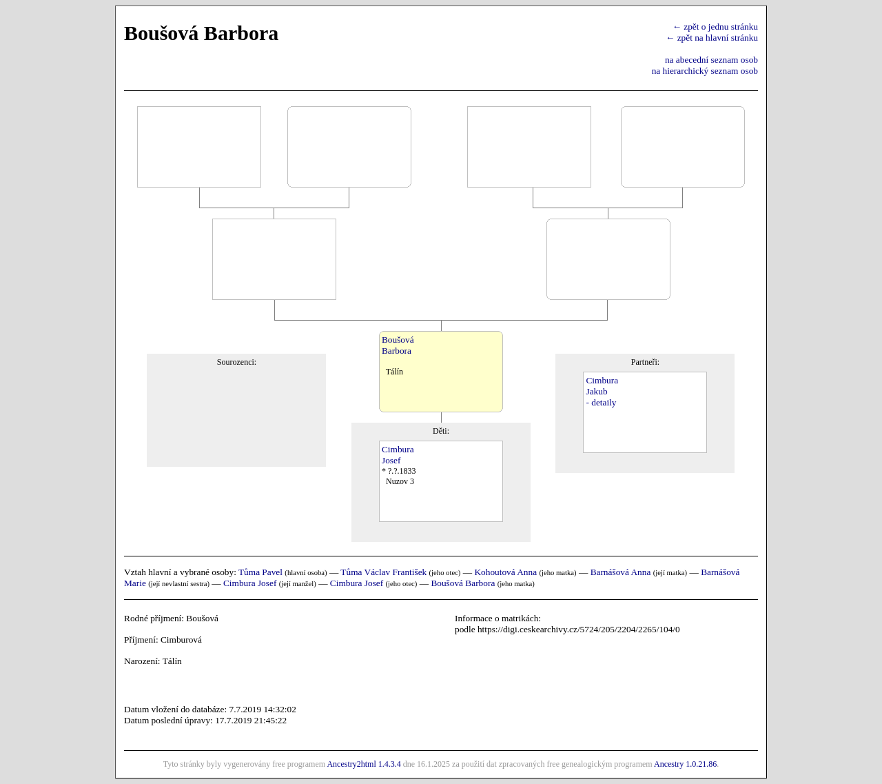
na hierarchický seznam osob (705, 71)
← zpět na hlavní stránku (712, 37)
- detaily (601, 402)
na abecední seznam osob (711, 59)
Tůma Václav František (383, 572)
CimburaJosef (398, 454)
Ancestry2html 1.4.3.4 (363, 764)
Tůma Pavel (260, 572)
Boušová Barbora (463, 583)
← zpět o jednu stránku (715, 26)
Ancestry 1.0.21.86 (685, 764)
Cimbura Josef (249, 583)
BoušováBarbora (398, 345)
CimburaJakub (602, 385)
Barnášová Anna (621, 572)
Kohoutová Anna (505, 572)
